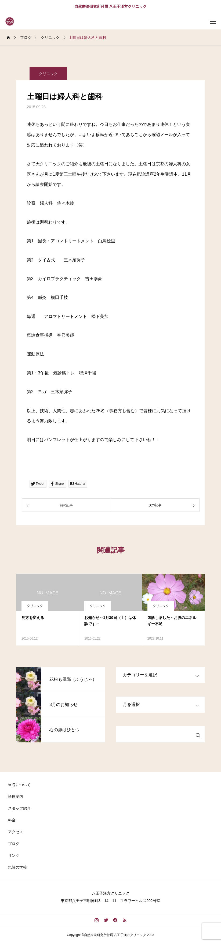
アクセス (15, 832)
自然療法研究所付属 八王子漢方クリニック (110, 6)
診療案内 (15, 796)
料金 (12, 820)
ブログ (13, 844)
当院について (19, 785)
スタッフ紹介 (19, 808)
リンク (13, 855)
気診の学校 (17, 867)
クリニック (48, 75)
